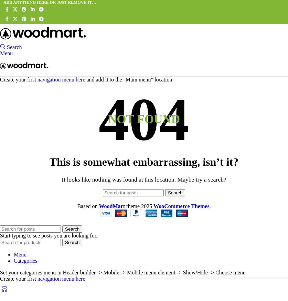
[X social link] (15, 9)
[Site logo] (43, 40)
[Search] (11, 47)
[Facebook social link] (7, 9)
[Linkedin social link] (33, 9)
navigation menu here (61, 79)
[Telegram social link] (41, 9)
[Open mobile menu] (6, 53)
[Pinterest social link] (24, 9)
